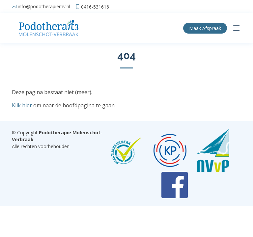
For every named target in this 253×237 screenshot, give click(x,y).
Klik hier (22, 105)
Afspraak (205, 28)
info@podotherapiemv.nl (44, 6)
